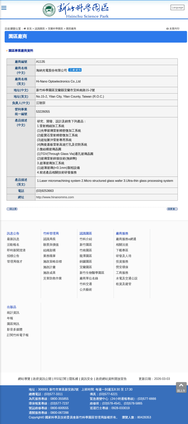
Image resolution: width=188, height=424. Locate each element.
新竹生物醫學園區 (92, 272)
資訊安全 (87, 378)
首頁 (28, 28)
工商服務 (122, 272)
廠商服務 (122, 233)
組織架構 (49, 250)
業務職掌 (49, 255)
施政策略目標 (52, 261)
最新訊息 (13, 239)
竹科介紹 (86, 239)
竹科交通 (86, 284)
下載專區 (122, 250)
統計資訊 (13, 312)
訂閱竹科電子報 (18, 335)
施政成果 (49, 272)
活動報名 (13, 244)
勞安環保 (122, 267)
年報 (10, 318)
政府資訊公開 (42, 378)
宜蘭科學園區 (55, 28)
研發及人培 (123, 255)
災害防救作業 (52, 278)
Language (177, 7)
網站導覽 (24, 378)
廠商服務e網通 (126, 239)
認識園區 (40, 28)
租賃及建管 (123, 284)
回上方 (181, 387)
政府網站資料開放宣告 (111, 378)
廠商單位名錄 (89, 278)
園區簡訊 (13, 323)
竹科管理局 (51, 233)
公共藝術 (86, 289)
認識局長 (49, 239)
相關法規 (122, 244)
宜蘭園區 (86, 267)
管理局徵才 (14, 261)
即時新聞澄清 (16, 250)
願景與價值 (51, 244)
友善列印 (172, 28)
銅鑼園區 (86, 261)
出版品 (11, 307)
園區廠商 (71, 28)
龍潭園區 (86, 255)
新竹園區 (86, 244)
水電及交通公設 (127, 278)
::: (6, 21)
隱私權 (73, 378)
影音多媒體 (14, 329)
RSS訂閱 (60, 378)
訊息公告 (13, 233)
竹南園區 (86, 250)
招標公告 (13, 255)
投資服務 (122, 261)
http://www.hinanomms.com (55, 197)
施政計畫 (49, 267)
